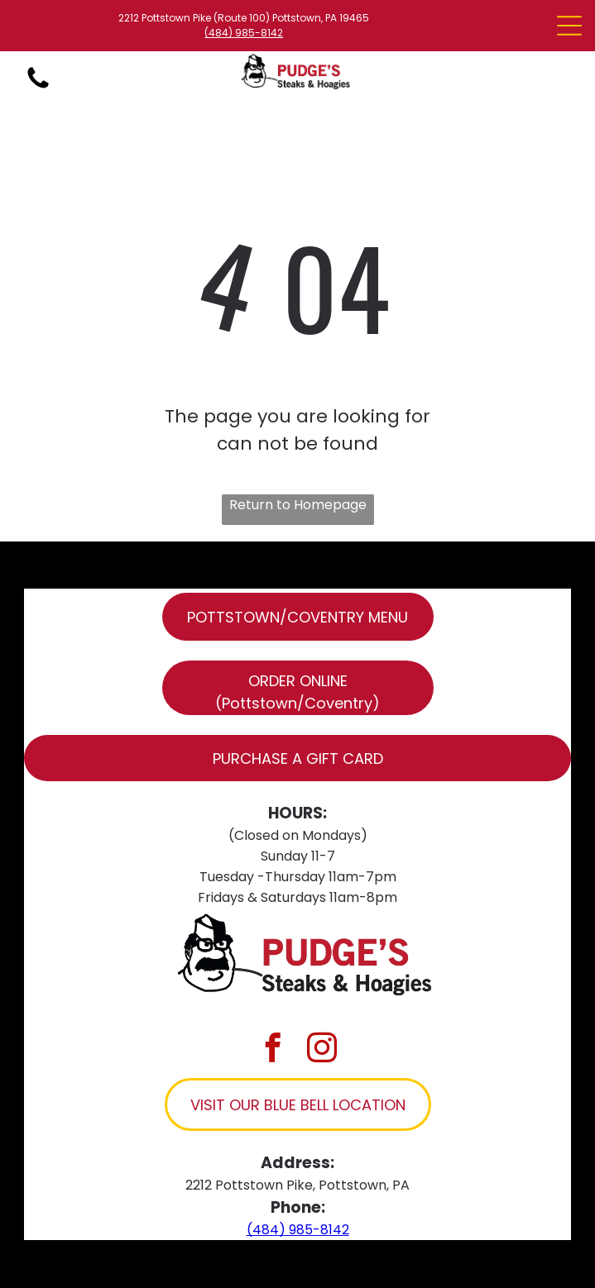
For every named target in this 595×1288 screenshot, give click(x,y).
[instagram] (322, 1049)
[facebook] (273, 1049)
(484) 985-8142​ (243, 33)
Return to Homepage (298, 504)
